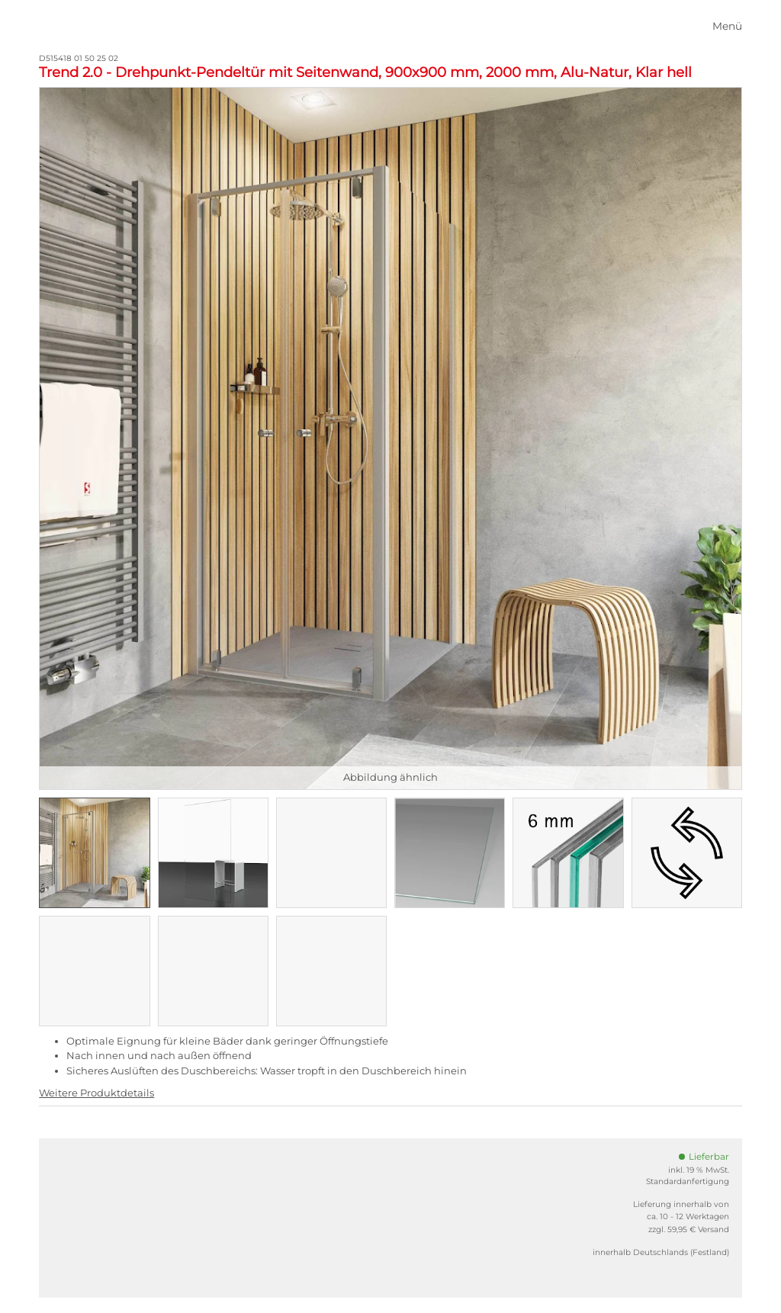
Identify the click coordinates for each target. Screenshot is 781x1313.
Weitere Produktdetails (96, 1093)
